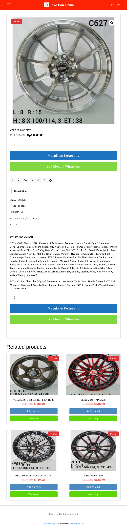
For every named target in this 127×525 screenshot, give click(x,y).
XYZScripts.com (77, 524)
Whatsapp (33, 418)
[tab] (20, 191)
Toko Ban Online (59, 4)
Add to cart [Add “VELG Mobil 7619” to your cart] (93, 486)
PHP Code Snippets (51, 524)
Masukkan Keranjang (63, 155)
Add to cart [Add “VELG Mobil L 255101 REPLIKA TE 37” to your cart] (34, 411)
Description (20, 191)
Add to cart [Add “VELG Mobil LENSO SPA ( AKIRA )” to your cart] (34, 486)
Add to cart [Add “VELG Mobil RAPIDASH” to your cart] (93, 411)
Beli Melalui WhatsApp (63, 166)
